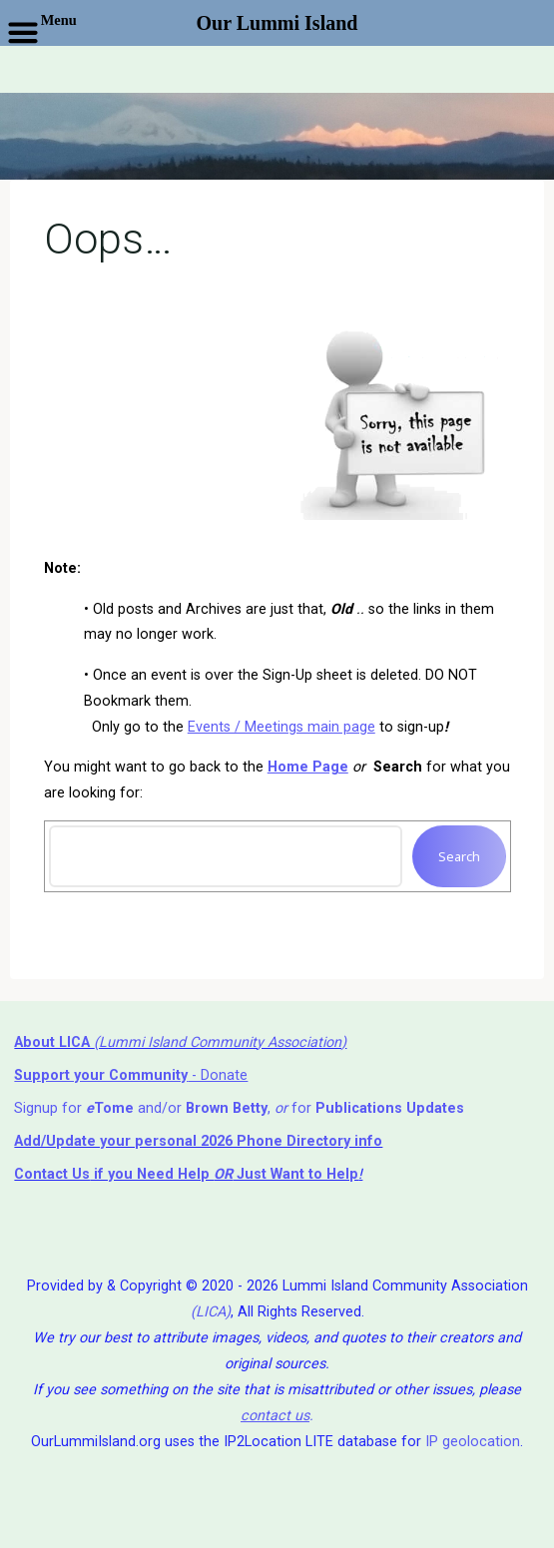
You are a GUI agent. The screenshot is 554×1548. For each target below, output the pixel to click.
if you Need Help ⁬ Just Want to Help (186, 1174)
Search (459, 856)
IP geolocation (472, 1441)
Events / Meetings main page (281, 726)
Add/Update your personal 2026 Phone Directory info (198, 1141)
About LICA (54, 1042)
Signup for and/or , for (239, 1108)
